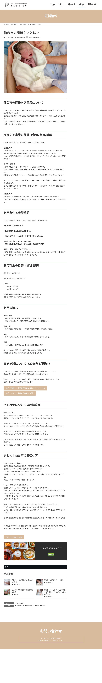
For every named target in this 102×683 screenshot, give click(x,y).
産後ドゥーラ (20, 606)
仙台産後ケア (30, 606)
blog (82, 73)
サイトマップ (25, 662)
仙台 (37, 606)
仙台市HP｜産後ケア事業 (15, 538)
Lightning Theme (50, 681)
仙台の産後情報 (19, 604)
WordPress (40, 681)
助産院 (43, 606)
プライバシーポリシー (12, 662)
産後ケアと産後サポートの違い (54, 580)
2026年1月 (76, 92)
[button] (25, 388)
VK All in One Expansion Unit (64, 681)
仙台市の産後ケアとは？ (81, 68)
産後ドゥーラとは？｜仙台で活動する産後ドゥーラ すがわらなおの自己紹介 (55, 593)
